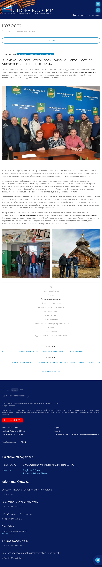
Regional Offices (31, 470)
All (51, 287)
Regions (57, 428)
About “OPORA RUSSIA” (10, 428)
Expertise (57, 431)
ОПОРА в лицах (51, 311)
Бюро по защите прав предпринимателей (51, 323)
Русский (6, 390)
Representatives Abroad (35, 473)
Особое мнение (51, 319)
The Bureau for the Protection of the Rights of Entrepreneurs (76, 434)
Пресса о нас (51, 315)
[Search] (15, 396)
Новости (10, 31)
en (98, 10)
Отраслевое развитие (51, 303)
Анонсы (51, 295)
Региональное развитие (26, 31)
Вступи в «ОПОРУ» (12, 420)
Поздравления (51, 332)
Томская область (46, 54)
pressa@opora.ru (8, 533)
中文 (21, 390)
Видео (51, 328)
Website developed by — (14, 442)
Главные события (51, 291)
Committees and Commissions (13, 434)
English (14, 390)
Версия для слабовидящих (86, 15)
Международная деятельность (51, 307)
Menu (52, 40)
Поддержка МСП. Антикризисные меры (51, 336)
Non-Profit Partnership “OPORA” (13, 431)
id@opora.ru (8, 470)
